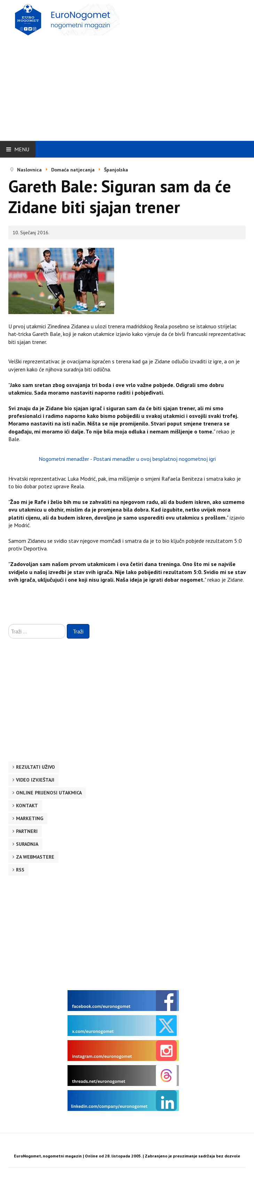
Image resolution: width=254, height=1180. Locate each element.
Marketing (29, 818)
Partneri (27, 831)
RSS (20, 870)
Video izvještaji (35, 780)
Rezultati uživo (35, 767)
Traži (78, 631)
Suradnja (27, 844)
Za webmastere (35, 857)
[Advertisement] (131, 85)
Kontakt (27, 805)
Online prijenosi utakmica (49, 793)
